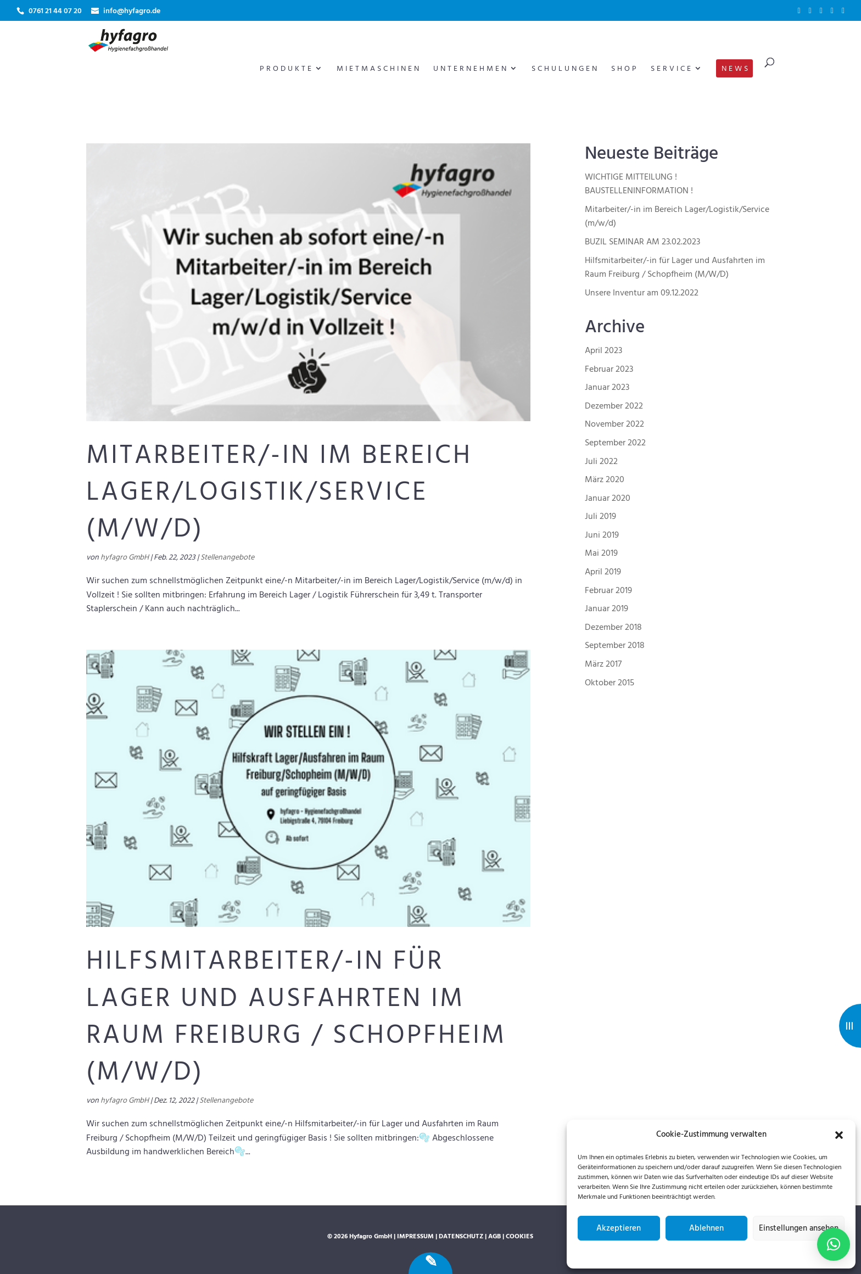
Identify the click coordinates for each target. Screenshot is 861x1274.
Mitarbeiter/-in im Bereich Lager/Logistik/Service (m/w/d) (279, 493)
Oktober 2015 (609, 683)
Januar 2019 (606, 609)
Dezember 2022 (614, 406)
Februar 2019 (608, 591)
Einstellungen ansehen (798, 1228)
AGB (494, 1236)
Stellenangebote (227, 557)
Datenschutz (461, 1236)
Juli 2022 (601, 462)
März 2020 (604, 480)
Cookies (519, 1236)
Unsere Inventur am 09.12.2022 (641, 293)
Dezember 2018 (613, 628)
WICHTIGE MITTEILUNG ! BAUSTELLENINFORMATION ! (639, 184)
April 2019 (603, 572)
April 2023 (603, 351)
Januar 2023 (607, 388)
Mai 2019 (601, 553)
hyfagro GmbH (124, 557)
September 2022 (615, 443)
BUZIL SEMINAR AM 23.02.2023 (642, 242)
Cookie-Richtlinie (660, 1252)
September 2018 (615, 646)
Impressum (771, 1252)
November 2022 (614, 424)
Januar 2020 (607, 498)
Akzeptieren (618, 1228)
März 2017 (603, 664)
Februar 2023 (609, 369)
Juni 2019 (602, 535)
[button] (839, 1135)
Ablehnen (706, 1228)
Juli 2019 (600, 517)
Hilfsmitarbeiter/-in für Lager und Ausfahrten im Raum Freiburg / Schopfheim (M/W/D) (296, 1017)
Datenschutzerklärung (720, 1252)
